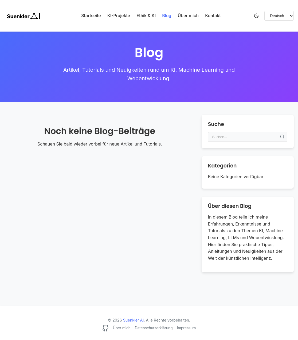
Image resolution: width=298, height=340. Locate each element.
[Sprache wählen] (279, 16)
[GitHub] (105, 329)
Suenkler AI (133, 320)
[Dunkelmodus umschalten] (256, 16)
